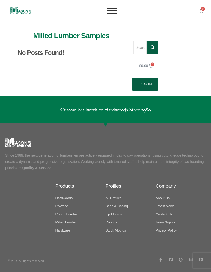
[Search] (140, 47)
